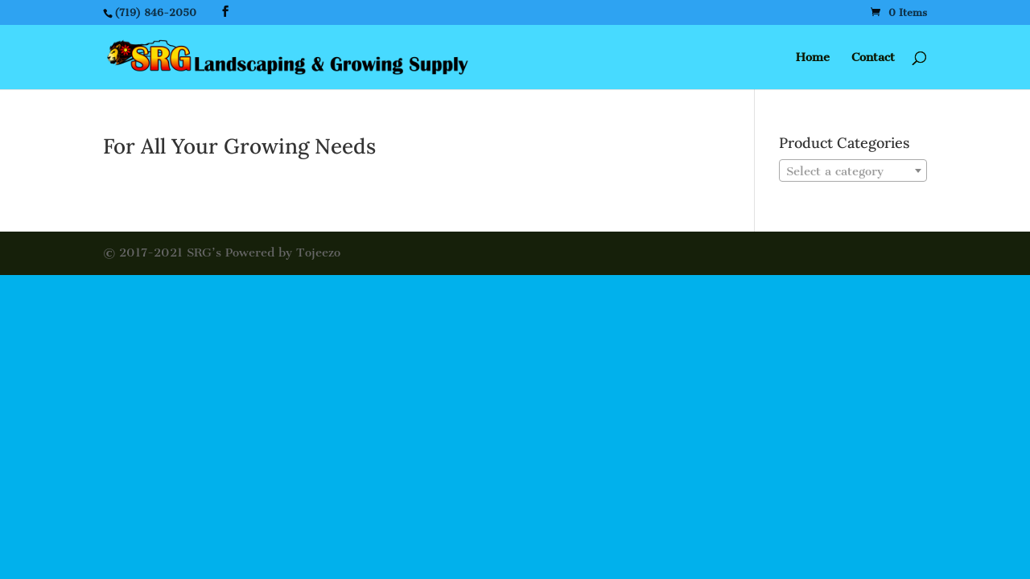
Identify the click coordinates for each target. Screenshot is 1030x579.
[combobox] (853, 170)
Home (813, 57)
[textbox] (853, 171)
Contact (873, 57)
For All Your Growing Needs (239, 146)
